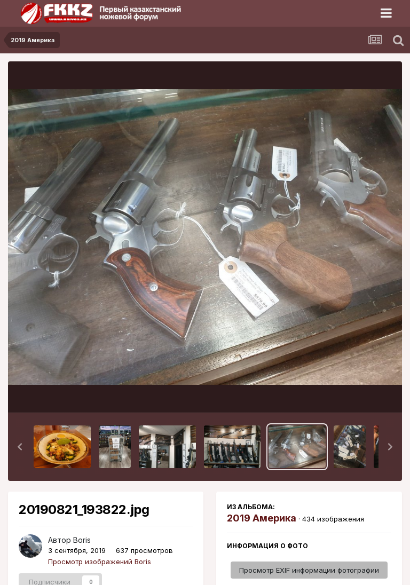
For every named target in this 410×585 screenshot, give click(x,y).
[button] (19, 446)
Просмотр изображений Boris (99, 561)
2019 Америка (261, 518)
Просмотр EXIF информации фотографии (309, 570)
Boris (82, 539)
